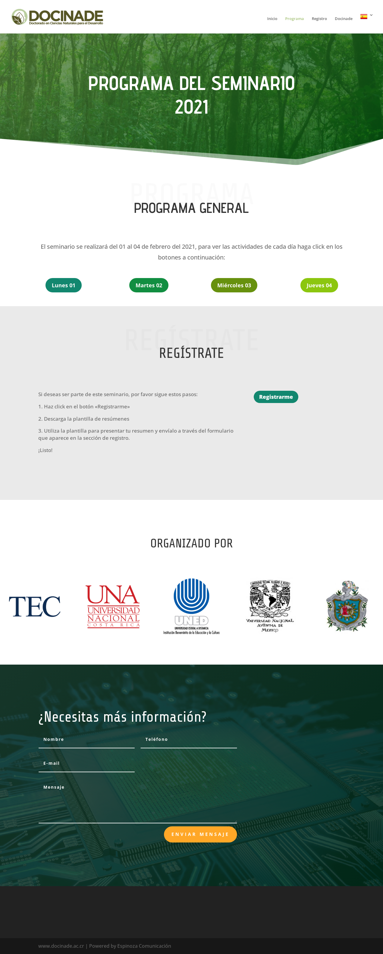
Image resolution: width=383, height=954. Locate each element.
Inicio (272, 18)
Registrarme (276, 396)
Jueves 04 (319, 285)
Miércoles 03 (234, 285)
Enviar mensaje (200, 834)
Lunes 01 (63, 285)
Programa (294, 18)
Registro (319, 18)
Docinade (343, 18)
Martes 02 (149, 285)
